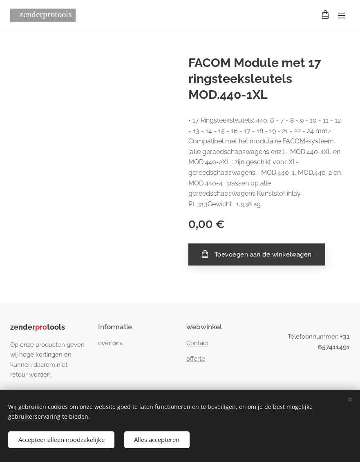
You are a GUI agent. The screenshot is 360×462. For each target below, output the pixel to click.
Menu (341, 15)
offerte (195, 358)
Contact (197, 343)
